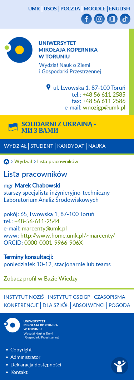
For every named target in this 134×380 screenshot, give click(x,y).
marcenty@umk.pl (44, 229)
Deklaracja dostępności (35, 364)
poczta (70, 8)
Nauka (96, 146)
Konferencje (21, 305)
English (119, 8)
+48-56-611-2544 (36, 221)
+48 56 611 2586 (104, 101)
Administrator (25, 357)
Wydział (15, 146)
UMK (34, 8)
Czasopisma (109, 297)
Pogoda (119, 305)
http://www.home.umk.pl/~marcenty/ (67, 236)
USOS (50, 8)
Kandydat (70, 146)
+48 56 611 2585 (104, 95)
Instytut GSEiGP (69, 297)
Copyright (21, 349)
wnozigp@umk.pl (104, 108)
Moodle (94, 8)
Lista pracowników (57, 161)
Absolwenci (89, 305)
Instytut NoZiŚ (24, 297)
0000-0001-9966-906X (53, 243)
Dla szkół (56, 305)
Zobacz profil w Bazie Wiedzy (41, 279)
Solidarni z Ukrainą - (58, 127)
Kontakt (19, 372)
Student (41, 146)
